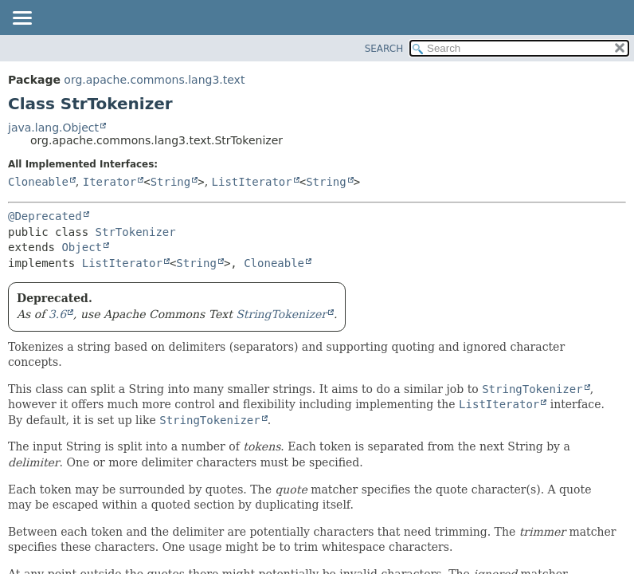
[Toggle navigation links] (21, 19)
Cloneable (38, 181)
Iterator (109, 181)
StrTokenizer (136, 232)
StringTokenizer (281, 314)
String (171, 181)
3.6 (57, 314)
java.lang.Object (53, 127)
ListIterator (252, 181)
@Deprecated (45, 216)
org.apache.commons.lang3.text (154, 79)
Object (81, 247)
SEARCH (384, 48)
